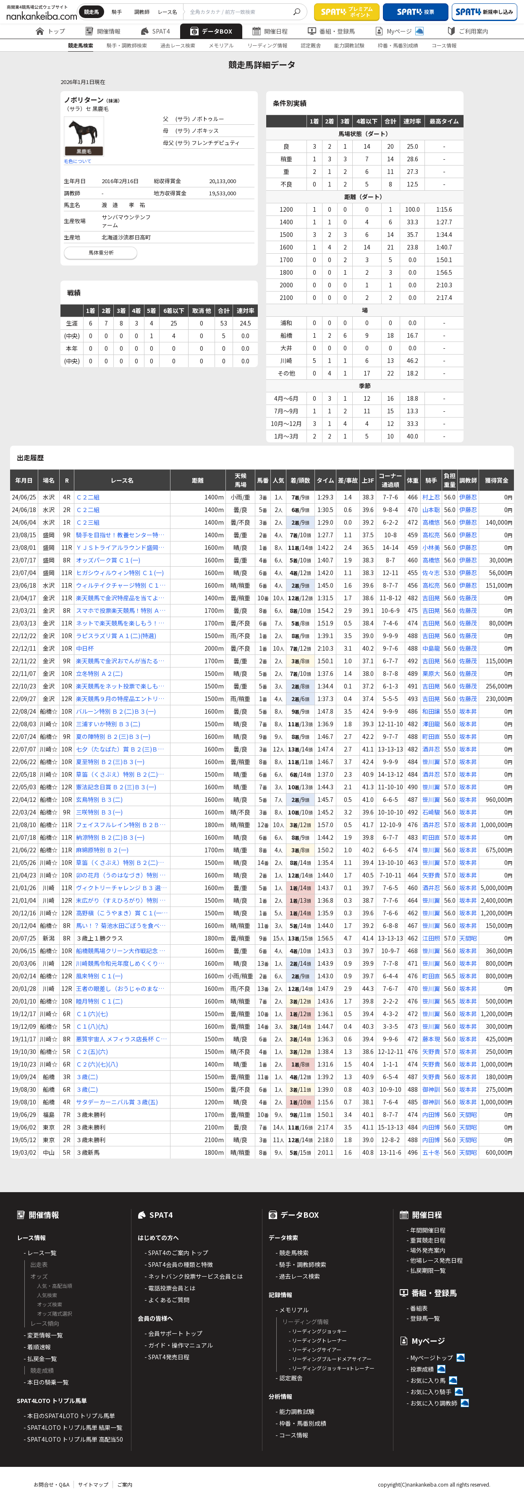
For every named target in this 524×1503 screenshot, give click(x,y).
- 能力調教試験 (294, 1411)
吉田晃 (431, 598)
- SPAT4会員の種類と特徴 (178, 1264)
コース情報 (444, 45)
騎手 (117, 11)
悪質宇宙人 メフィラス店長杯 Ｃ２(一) (121, 1039)
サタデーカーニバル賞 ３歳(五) (117, 1102)
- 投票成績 (420, 1369)
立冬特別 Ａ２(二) (99, 673)
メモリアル (221, 45)
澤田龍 (431, 724)
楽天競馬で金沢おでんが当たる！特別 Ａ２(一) (120, 661)
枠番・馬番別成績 (398, 45)
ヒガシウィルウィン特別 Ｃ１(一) (120, 572)
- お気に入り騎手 (428, 1391)
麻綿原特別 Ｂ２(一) (102, 850)
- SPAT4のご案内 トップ (176, 1252)
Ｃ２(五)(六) (92, 1051)
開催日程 (270, 31)
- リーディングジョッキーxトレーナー (332, 1368)
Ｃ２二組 (88, 497)
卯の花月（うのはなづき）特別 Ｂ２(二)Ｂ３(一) (120, 875)
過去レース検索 (177, 45)
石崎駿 (431, 812)
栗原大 (431, 673)
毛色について (78, 161)
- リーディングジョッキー (318, 1331)
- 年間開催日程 (425, 1230)
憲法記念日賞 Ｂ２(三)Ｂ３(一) (116, 787)
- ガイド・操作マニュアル (178, 1345)
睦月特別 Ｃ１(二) (99, 1001)
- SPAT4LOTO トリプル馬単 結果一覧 (73, 1427)
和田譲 (431, 711)
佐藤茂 (468, 598)
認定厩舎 (311, 45)
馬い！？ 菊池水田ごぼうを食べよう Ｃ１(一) (120, 925)
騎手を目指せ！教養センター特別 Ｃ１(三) (120, 535)
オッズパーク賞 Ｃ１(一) (108, 560)
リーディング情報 (267, 45)
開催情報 (103, 31)
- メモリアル (292, 1310)
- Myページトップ (429, 1357)
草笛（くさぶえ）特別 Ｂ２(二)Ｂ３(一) (120, 774)
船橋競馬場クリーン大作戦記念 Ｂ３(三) (120, 950)
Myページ (399, 31)
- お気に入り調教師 (431, 1403)
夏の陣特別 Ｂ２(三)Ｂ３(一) (113, 736)
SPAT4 (155, 31)
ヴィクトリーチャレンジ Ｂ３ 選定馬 (121, 887)
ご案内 (124, 1484)
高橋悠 (431, 522)
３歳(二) (87, 1076)
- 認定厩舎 (289, 1378)
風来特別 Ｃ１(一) (99, 976)
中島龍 (431, 648)
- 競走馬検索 (292, 1252)
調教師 (141, 11)
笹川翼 (431, 761)
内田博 (431, 1114)
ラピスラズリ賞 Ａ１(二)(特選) (116, 635)
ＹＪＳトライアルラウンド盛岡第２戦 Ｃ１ (120, 547)
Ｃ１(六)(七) (92, 1013)
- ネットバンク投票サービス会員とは (193, 1276)
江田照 (431, 938)
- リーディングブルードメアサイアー (330, 1358)
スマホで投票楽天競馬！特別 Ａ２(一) (120, 610)
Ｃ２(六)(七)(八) (97, 1064)
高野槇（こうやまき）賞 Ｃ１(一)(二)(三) (120, 913)
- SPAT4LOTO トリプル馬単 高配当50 (73, 1439)
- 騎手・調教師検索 (300, 1264)
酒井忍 (431, 749)
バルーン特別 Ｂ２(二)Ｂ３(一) (116, 711)
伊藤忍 (468, 497)
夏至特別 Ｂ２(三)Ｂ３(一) (110, 761)
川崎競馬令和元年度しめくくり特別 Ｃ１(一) (120, 963)
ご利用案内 (467, 31)
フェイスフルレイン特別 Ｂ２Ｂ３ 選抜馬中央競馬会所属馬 (120, 824)
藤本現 (431, 1039)
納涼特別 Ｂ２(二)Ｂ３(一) (110, 837)
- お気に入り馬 (425, 1380)
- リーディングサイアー (315, 1349)
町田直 (431, 736)
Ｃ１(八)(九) (92, 1026)
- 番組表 (417, 1308)
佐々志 (431, 572)
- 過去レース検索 (297, 1276)
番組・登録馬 (331, 31)
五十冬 (431, 1152)
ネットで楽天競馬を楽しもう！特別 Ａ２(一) (120, 623)
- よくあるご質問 (166, 1299)
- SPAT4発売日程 (166, 1357)
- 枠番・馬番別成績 (300, 1423)
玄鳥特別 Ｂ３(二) (99, 799)
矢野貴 (431, 875)
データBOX (211, 31)
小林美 (431, 547)
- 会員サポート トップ (173, 1333)
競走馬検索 (80, 45)
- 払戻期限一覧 (425, 1270)
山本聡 (431, 509)
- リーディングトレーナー (318, 1340)
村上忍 (431, 497)
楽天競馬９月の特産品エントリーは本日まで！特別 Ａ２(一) (120, 698)
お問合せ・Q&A (51, 1484)
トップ (50, 31)
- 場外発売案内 (425, 1250)
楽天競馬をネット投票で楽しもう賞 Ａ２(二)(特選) (120, 686)
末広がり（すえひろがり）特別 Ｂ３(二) (120, 900)
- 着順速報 (37, 1347)
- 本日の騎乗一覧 (46, 1382)
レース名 (167, 11)
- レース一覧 (40, 1252)
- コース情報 (291, 1435)
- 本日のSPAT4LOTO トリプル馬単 (69, 1415)
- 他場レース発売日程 (434, 1260)
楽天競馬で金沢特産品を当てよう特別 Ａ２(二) (120, 598)
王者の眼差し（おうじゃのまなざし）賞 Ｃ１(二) (120, 988)
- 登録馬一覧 (423, 1318)
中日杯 (85, 648)
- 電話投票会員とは (169, 1288)
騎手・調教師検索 (127, 45)
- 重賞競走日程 (425, 1240)
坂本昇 (468, 711)
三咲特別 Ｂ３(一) (99, 812)
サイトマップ (93, 1484)
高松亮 (431, 535)
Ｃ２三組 (88, 522)
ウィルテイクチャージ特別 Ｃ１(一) (118, 585)
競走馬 (91, 11)
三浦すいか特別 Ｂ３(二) (108, 724)
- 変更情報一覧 (43, 1335)
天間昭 (468, 938)
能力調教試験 (349, 45)
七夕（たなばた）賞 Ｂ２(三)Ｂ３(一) (120, 749)
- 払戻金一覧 (40, 1358)
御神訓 (431, 1089)
